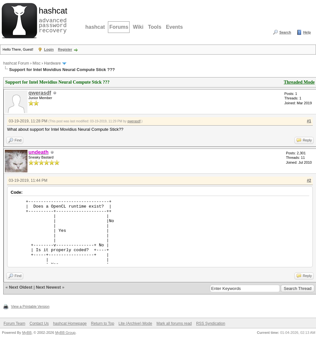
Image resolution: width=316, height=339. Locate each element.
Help (307, 32)
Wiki (138, 27)
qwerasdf (39, 93)
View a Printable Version (30, 306)
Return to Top (102, 323)
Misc (37, 63)
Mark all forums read (174, 323)
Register (65, 49)
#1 (309, 121)
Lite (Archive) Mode (135, 323)
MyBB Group (65, 332)
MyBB (26, 332)
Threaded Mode (299, 82)
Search (285, 32)
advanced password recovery (52, 19)
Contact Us (38, 323)
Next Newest (48, 287)
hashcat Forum (16, 63)
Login (49, 49)
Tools (154, 27)
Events (174, 27)
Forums (118, 27)
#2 (309, 180)
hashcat (95, 27)
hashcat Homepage (70, 323)
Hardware (52, 63)
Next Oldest (20, 287)
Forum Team (14, 323)
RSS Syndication (210, 323)
